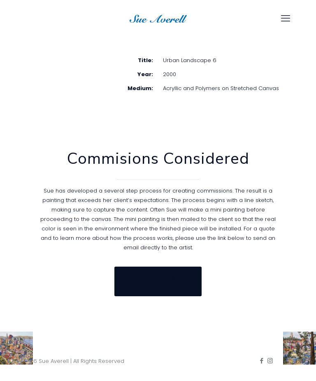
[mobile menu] (286, 19)
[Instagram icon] (270, 360)
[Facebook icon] (261, 360)
